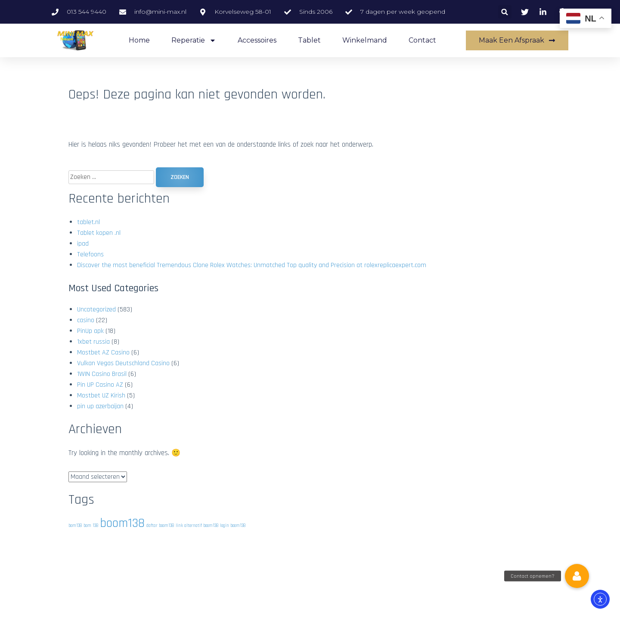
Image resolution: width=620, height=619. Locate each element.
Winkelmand (364, 40)
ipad (83, 243)
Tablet (309, 40)
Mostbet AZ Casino (103, 352)
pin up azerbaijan (100, 406)
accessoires (257, 40)
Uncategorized (96, 309)
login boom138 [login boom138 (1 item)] (232, 526)
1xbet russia (93, 341)
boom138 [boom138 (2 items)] (122, 523)
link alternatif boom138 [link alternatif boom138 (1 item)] (197, 526)
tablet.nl (88, 222)
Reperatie (193, 40)
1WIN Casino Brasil (102, 374)
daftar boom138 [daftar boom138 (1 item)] (160, 526)
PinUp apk (90, 331)
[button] (505, 11)
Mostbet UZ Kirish (101, 395)
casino (85, 320)
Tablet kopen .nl (99, 232)
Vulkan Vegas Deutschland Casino (123, 363)
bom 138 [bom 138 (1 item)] (91, 526)
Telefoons (90, 254)
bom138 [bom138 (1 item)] (75, 526)
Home (139, 40)
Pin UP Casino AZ (100, 384)
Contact (422, 40)
